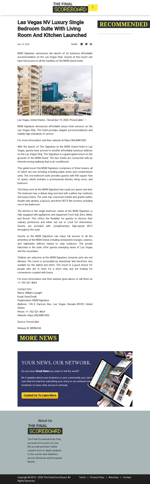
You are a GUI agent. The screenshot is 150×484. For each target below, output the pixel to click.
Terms (82, 477)
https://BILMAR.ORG (75, 140)
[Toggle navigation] (93, 7)
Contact (127, 477)
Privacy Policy (97, 477)
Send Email (30, 296)
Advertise (113, 477)
